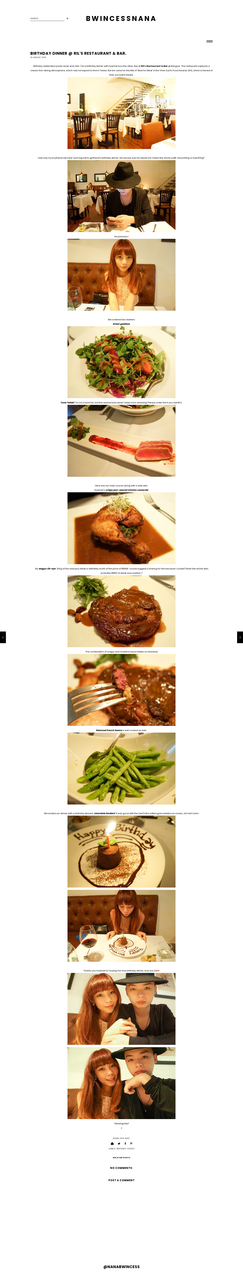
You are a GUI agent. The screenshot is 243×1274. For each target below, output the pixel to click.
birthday (121, 1148)
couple (130, 1148)
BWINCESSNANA (121, 18)
